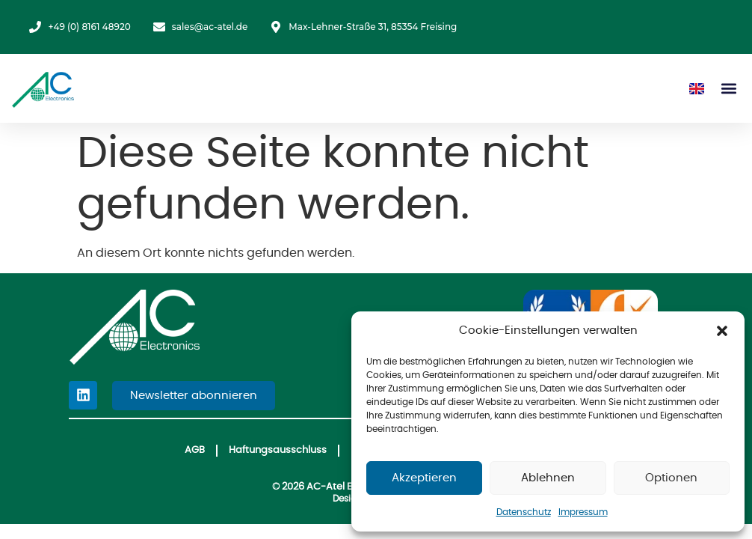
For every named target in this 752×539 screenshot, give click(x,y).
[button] (722, 330)
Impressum (583, 512)
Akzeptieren (424, 478)
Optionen (671, 478)
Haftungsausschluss (277, 451)
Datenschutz (523, 512)
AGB (193, 451)
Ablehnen (548, 478)
